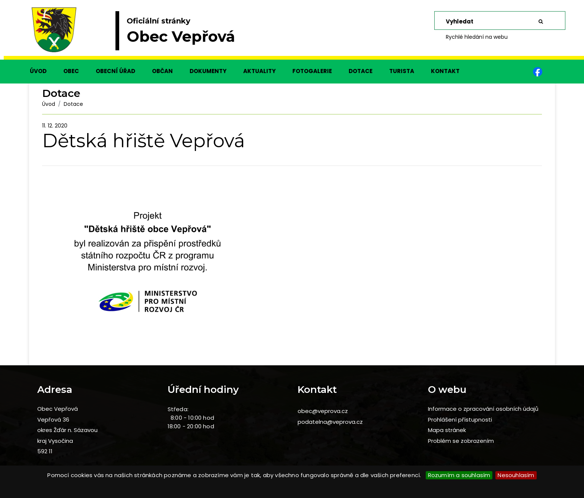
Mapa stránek (447, 430)
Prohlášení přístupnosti (460, 419)
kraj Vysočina (55, 441)
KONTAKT (445, 71)
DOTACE (360, 71)
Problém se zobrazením (461, 441)
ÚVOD (38, 71)
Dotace (73, 104)
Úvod (48, 104)
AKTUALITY (259, 71)
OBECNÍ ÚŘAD (115, 71)
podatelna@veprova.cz (330, 422)
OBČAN (162, 71)
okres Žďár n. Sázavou (67, 430)
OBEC (71, 71)
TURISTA (401, 71)
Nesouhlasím (516, 475)
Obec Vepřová (57, 409)
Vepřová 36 (53, 419)
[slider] (292, 33)
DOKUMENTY (208, 71)
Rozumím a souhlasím (459, 475)
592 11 (45, 451)
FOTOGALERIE (312, 71)
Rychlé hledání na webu (477, 37)
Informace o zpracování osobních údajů (483, 409)
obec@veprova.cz (323, 411)
